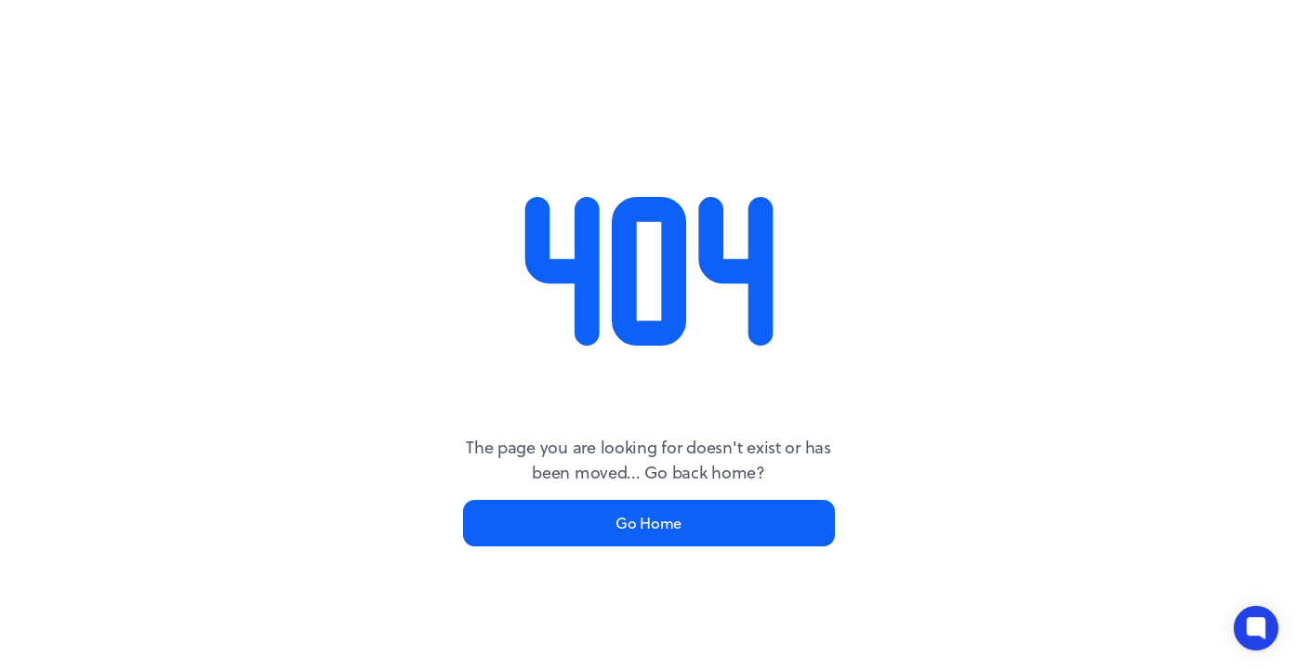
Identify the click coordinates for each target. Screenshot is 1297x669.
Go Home (648, 522)
